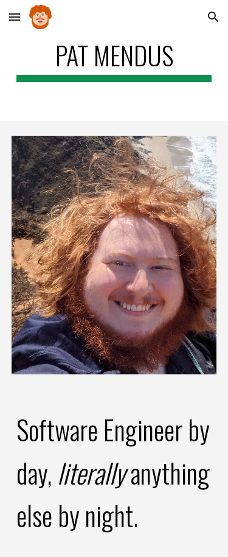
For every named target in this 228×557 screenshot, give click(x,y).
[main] (114, 60)
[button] (14, 16)
